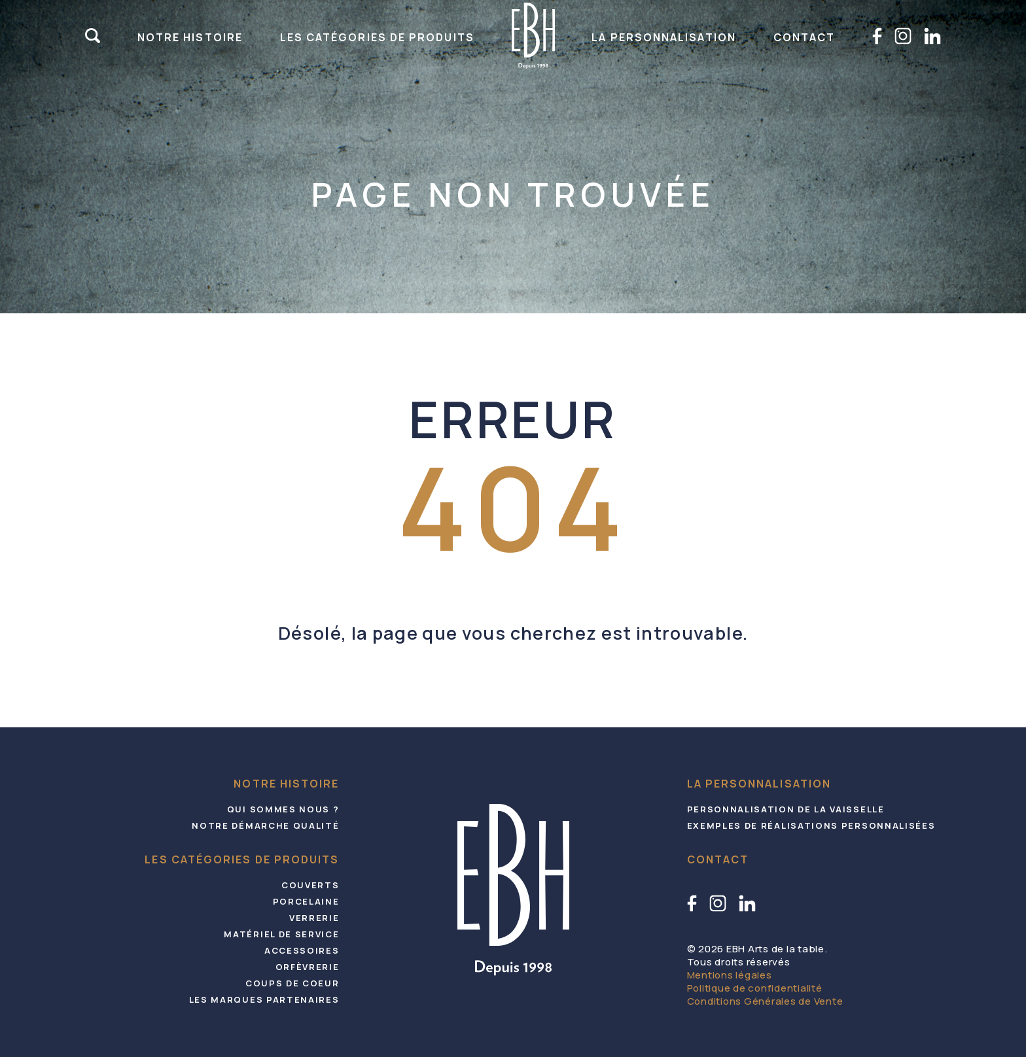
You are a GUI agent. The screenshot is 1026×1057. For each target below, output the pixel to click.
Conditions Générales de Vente (765, 1001)
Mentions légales (729, 975)
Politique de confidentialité (755, 988)
